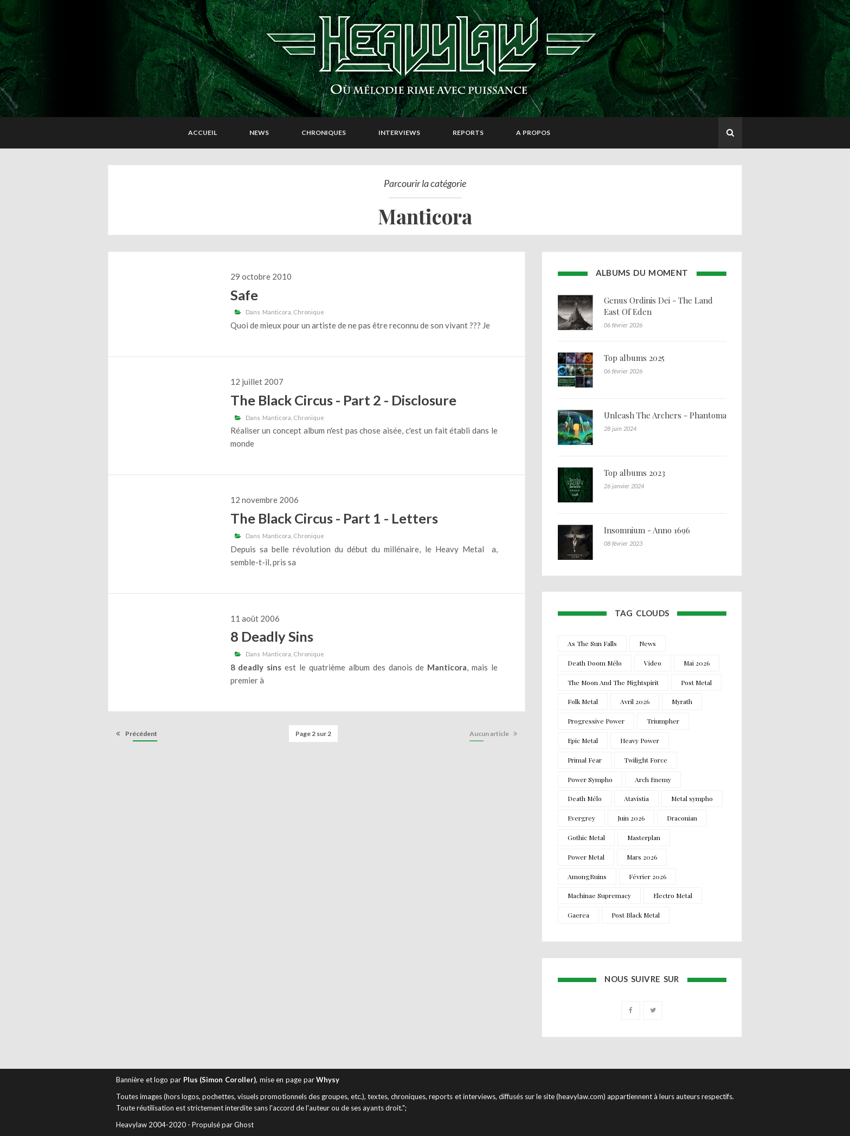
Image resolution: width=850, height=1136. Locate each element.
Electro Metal (672, 895)
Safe (244, 295)
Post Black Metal (635, 915)
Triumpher (663, 721)
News (259, 132)
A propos (533, 132)
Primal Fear (585, 760)
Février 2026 (647, 876)
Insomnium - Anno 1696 (647, 530)
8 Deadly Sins (271, 636)
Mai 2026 (697, 663)
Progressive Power (596, 721)
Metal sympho (692, 798)
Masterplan (643, 837)
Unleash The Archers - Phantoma (665, 415)
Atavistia (636, 798)
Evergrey (581, 818)
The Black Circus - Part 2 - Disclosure (343, 400)
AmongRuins (587, 876)
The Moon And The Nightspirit (613, 682)
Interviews (399, 132)
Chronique (308, 311)
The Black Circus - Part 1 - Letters (334, 518)
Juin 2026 (631, 818)
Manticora (276, 311)
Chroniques (323, 132)
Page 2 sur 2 (313, 734)
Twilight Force (645, 760)
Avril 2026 (634, 701)
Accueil (202, 132)
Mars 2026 (642, 857)
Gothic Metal (586, 837)
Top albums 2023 (634, 472)
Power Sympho (590, 779)
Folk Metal (583, 701)
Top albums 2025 (634, 357)
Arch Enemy (653, 779)
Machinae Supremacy (599, 895)
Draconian (682, 818)
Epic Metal (583, 740)
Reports (468, 132)
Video (652, 663)
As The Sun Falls (592, 643)
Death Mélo (585, 798)
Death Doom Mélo (595, 663)
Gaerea (578, 915)
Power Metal (586, 857)
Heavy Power (639, 740)
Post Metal (696, 682)
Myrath (682, 701)
